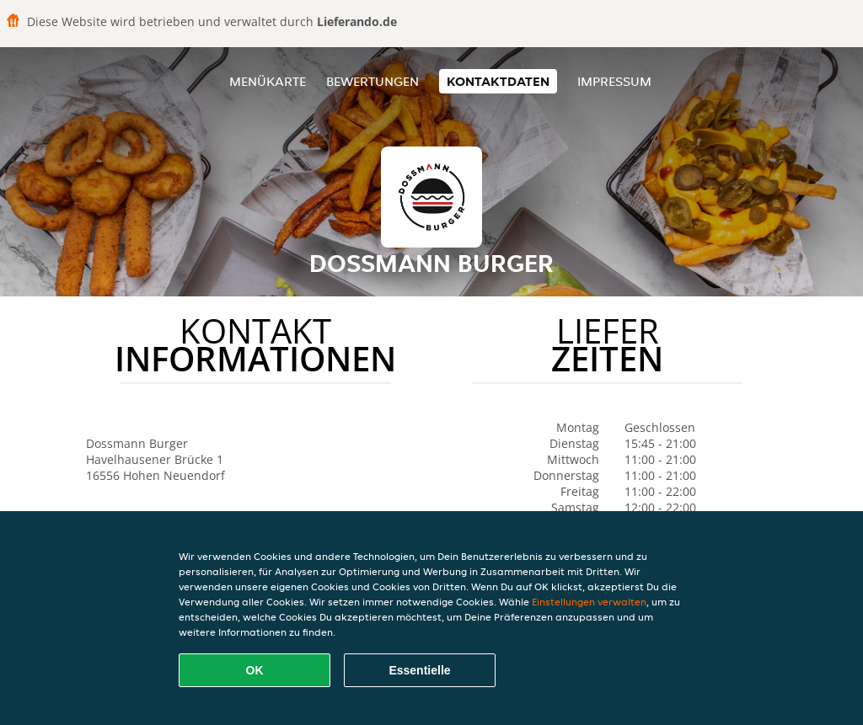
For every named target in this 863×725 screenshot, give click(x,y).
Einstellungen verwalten (589, 601)
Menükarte (267, 81)
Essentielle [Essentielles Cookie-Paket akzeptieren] (419, 670)
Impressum (614, 81)
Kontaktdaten (498, 81)
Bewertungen (372, 81)
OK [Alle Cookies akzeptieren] (255, 670)
